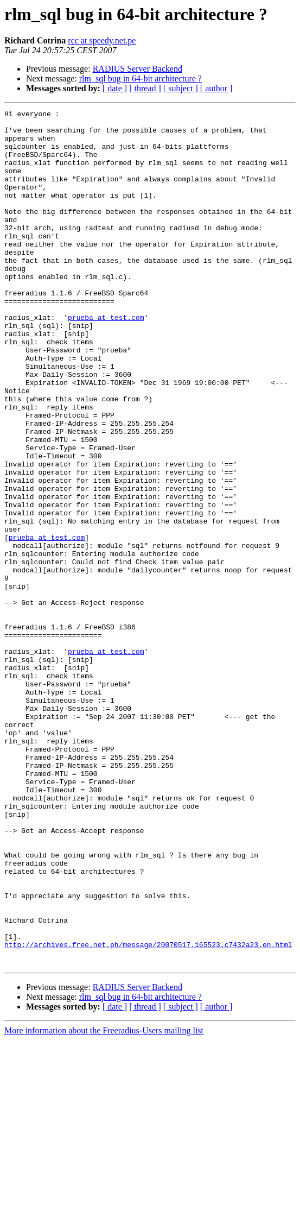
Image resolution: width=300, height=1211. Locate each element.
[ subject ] (180, 88)
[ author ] (216, 88)
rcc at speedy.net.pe (102, 40)
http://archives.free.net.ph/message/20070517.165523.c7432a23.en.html (148, 1112)
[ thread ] (145, 88)
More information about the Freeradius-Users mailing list (103, 1201)
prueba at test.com (106, 359)
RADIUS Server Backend (137, 68)
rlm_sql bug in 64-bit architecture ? (140, 78)
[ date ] (115, 88)
